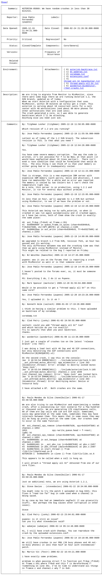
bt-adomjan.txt (78, 72)
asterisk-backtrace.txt (83, 69)
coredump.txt (77, 74)
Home (4, 2)
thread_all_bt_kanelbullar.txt (82, 81)
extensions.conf (79, 76)
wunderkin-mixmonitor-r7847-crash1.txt (80, 87)
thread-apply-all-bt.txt (84, 83)
